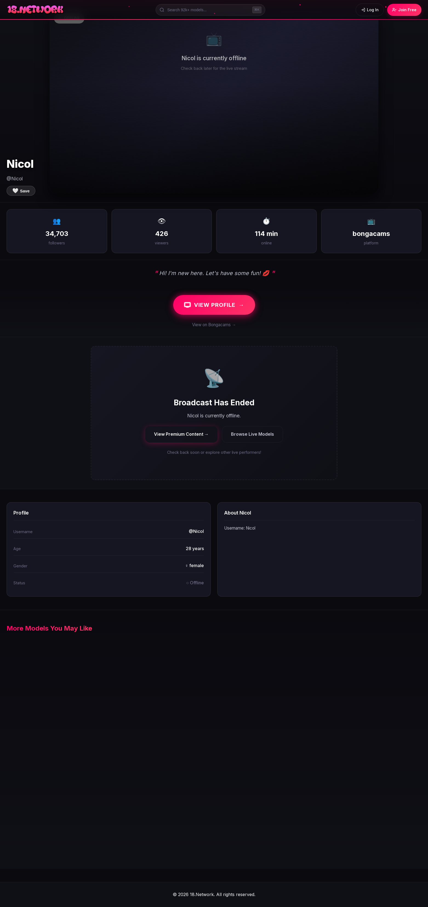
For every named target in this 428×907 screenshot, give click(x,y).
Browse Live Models (252, 434)
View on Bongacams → (214, 324)
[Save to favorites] (21, 191)
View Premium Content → (181, 434)
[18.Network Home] (36, 9)
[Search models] (210, 10)
